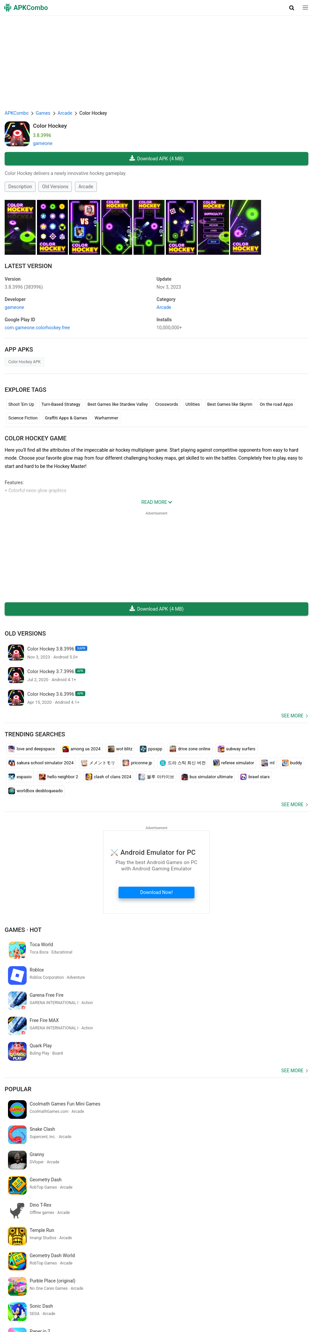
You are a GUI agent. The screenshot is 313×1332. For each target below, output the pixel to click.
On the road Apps (276, 404)
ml (268, 763)
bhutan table (293, 1245)
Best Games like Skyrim (229, 404)
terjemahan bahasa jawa (140, 1245)
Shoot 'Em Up (21, 404)
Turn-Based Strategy (60, 404)
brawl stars (255, 777)
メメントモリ (98, 763)
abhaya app (225, 1245)
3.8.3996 (24, 287)
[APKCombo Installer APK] (156, 1201)
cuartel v (14, 1245)
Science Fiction (23, 417)
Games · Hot (23, 929)
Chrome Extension (230, 1308)
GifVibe (84, 1319)
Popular (18, 1038)
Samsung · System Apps (169, 1319)
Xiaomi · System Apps (118, 1319)
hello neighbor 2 (58, 777)
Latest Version (28, 265)
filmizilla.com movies (90, 1245)
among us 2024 (81, 749)
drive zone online (189, 749)
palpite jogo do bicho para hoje (37, 1256)
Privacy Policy (127, 1308)
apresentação (183, 1245)
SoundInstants (58, 1319)
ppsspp (151, 749)
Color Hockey (50, 125)
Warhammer (106, 417)
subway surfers (236, 749)
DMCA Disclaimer (163, 1308)
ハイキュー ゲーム (46, 1245)
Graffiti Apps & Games (66, 417)
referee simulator (233, 763)
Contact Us (195, 1308)
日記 (205, 1245)
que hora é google (258, 1245)
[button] (292, 7)
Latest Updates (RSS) (220, 1319)
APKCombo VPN (269, 1308)
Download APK (157, 158)
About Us (70, 1308)
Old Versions (55, 186)
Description (20, 186)
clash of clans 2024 (109, 777)
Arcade (86, 186)
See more (292, 715)
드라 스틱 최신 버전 (182, 763)
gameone (42, 143)
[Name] (150, 1280)
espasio (20, 777)
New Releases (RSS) (266, 1319)
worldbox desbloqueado (35, 791)
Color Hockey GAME (36, 438)
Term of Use (96, 1308)
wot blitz (120, 749)
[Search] (302, 1280)
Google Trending (23, 1319)
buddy (292, 763)
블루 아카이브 (156, 777)
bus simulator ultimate (207, 777)
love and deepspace (31, 749)
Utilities (192, 404)
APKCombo (17, 113)
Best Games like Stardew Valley (118, 404)
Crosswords (166, 404)
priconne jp (137, 763)
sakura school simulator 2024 (41, 763)
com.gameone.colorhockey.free (37, 327)
